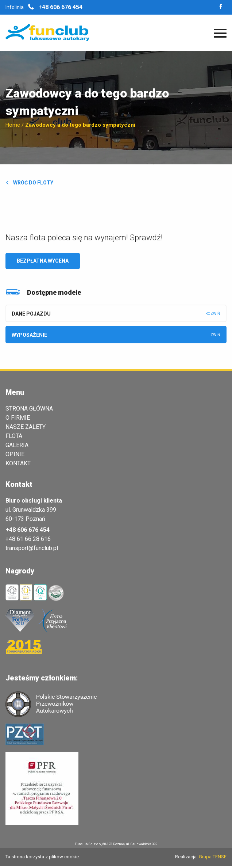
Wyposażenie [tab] (29, 335)
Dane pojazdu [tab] (31, 314)
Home (12, 125)
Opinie (14, 454)
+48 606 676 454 (55, 7)
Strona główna (29, 408)
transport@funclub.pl (31, 548)
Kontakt (18, 463)
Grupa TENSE (213, 856)
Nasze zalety (25, 427)
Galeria (16, 445)
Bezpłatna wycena (43, 261)
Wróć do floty (29, 183)
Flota (13, 436)
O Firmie (17, 418)
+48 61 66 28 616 (28, 538)
